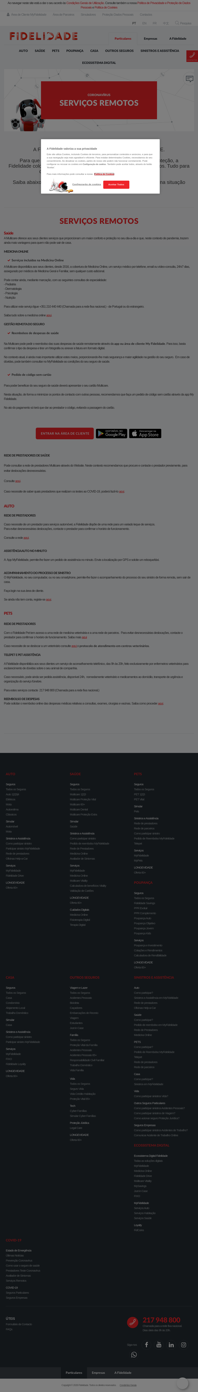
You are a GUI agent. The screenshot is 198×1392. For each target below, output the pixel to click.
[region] (100, 166)
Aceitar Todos (116, 184)
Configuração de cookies (86, 184)
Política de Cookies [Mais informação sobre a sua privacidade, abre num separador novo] (104, 174)
